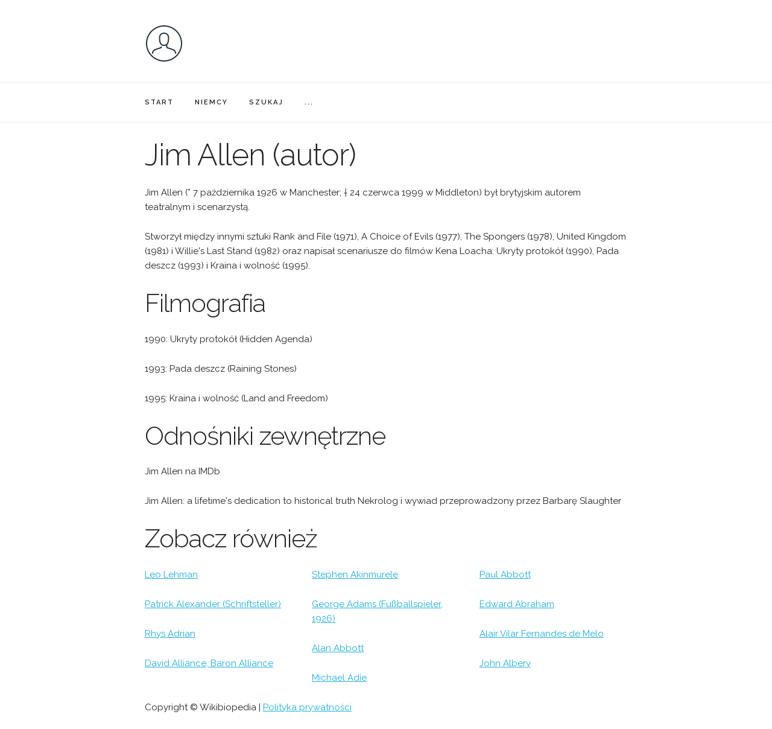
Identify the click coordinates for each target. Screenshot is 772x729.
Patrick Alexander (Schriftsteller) (213, 604)
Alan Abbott (338, 648)
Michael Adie (339, 677)
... (309, 102)
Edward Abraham (516, 604)
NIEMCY (211, 102)
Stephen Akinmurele (355, 574)
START (159, 102)
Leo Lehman (171, 574)
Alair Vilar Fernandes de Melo (541, 633)
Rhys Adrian (170, 633)
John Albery (505, 663)
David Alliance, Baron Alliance (209, 663)
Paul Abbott (505, 574)
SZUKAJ (266, 102)
